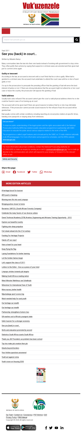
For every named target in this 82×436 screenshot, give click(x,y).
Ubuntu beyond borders (10, 348)
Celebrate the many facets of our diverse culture (20, 213)
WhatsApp (46, 172)
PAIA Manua (22, 417)
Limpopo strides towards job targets (15, 272)
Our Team (9, 415)
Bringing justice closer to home (13, 204)
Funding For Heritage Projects (13, 236)
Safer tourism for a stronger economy (16, 321)
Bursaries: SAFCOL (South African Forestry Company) (21, 209)
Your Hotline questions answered (14, 353)
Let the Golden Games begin (12, 258)
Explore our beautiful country (12, 222)
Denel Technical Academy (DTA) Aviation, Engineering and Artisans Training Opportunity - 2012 (37, 218)
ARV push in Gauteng (9, 195)
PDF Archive (38, 415)
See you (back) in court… (11, 326)
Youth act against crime (10, 357)
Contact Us (18, 415)
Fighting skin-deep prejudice (12, 227)
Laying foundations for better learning (16, 254)
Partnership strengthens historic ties (15, 312)
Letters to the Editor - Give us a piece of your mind (20, 267)
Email (6, 172)
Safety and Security (10, 159)
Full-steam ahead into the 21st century (16, 231)
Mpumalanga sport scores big (13, 294)
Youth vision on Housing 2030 (13, 362)
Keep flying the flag (9, 249)
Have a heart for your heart (11, 245)
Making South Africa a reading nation (15, 276)
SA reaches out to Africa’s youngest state (17, 317)
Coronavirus (27, 415)
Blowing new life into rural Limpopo (15, 200)
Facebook (19, 172)
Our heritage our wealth (10, 303)
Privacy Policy (11, 417)
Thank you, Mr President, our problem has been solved (22, 339)
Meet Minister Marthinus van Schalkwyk (16, 281)
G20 (45, 415)
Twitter (32, 172)
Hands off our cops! (9, 240)
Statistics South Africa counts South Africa (17, 335)
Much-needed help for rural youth (14, 299)
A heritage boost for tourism (12, 191)
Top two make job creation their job (15, 344)
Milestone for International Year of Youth (17, 285)
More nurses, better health (11, 290)
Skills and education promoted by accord (17, 330)
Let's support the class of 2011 (13, 263)
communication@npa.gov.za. (56, 149)
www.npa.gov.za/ (9, 140)
